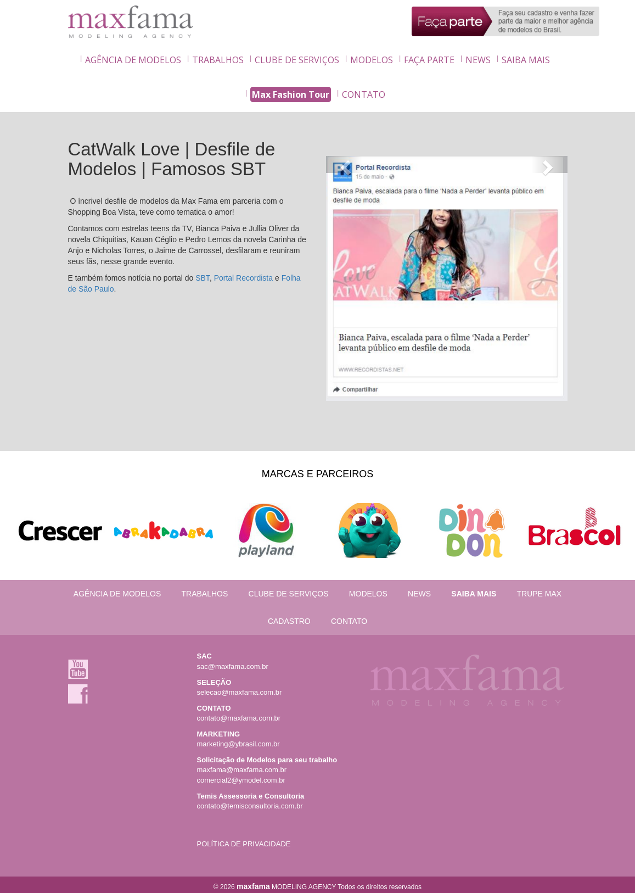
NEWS (478, 60)
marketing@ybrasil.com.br (238, 744)
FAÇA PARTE (429, 60)
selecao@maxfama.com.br (239, 692)
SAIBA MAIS (526, 60)
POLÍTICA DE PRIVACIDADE (244, 844)
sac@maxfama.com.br (232, 666)
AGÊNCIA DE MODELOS (133, 60)
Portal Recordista (243, 278)
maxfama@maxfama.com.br (241, 770)
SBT (202, 278)
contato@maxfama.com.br (239, 718)
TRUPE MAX (538, 593)
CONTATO (363, 94)
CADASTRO (289, 621)
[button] (344, 164)
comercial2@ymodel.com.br (241, 780)
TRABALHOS (218, 60)
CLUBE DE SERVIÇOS (297, 60)
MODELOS (371, 60)
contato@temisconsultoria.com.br (250, 806)
